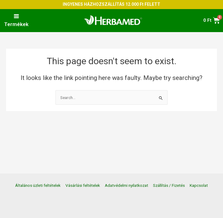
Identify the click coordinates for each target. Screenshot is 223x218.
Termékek (16, 24)
